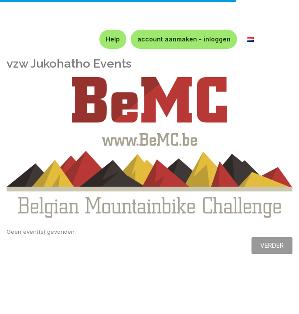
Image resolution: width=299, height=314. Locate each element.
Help (113, 39)
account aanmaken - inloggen (184, 39)
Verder (272, 245)
